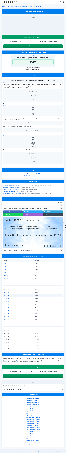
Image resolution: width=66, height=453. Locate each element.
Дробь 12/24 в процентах (33, 419)
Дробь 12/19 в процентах (33, 411)
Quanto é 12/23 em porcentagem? (33, 444)
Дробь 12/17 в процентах (33, 406)
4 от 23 (6, 272)
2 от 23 (6, 266)
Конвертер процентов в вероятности (12, 193)
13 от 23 (6, 298)
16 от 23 (6, 307)
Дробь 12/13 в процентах (33, 398)
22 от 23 (6, 325)
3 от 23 (6, 269)
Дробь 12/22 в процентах (33, 417)
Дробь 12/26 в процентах (33, 423)
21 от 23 (6, 322)
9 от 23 (6, 286)
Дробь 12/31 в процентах (33, 433)
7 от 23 (6, 281)
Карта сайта (19, 451)
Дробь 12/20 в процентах (33, 413)
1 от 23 (6, 263)
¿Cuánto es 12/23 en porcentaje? (33, 442)
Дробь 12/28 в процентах (33, 427)
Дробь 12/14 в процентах (33, 400)
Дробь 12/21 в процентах (33, 415)
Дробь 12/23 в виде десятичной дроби (34, 176)
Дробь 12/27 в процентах (33, 425)
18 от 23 (6, 313)
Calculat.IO (8, 451)
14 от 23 (6, 301)
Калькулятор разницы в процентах (12, 185)
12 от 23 (6, 295)
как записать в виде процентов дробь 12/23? (18, 360)
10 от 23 (6, 289)
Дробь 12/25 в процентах (33, 421)
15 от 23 (6, 304)
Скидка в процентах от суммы (11, 187)
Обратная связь (64, 226)
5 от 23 (6, 275)
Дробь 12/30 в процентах (33, 431)
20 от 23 (6, 319)
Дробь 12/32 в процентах (33, 436)
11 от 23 (6, 292)
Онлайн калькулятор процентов (11, 191)
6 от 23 (6, 278)
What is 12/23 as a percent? (33, 440)
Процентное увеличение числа (11, 189)
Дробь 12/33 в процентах (33, 438)
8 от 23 (6, 284)
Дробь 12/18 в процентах (33, 408)
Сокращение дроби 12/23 (33, 173)
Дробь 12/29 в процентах (33, 429)
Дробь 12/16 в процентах (33, 404)
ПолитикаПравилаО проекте (29, 451)
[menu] (63, 2)
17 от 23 (6, 310)
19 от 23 (6, 316)
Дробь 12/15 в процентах (33, 402)
